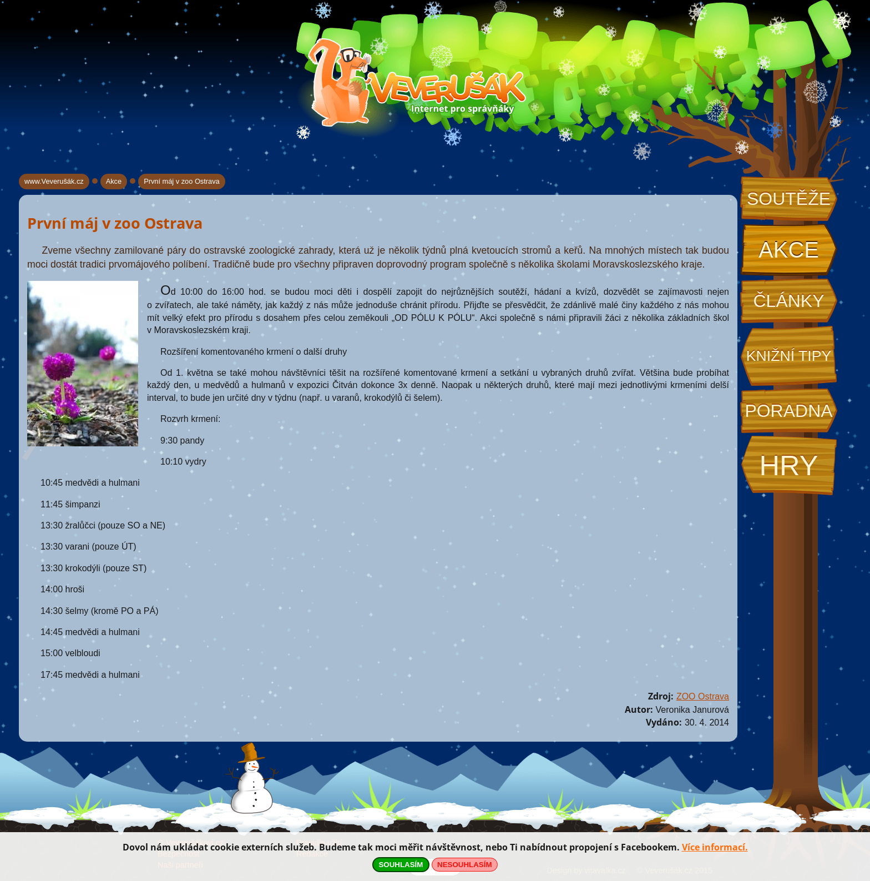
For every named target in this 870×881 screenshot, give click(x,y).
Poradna (788, 411)
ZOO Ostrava (702, 696)
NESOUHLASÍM (464, 864)
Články (788, 301)
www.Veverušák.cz (54, 181)
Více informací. (715, 847)
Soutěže (789, 199)
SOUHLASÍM (400, 864)
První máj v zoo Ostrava (182, 181)
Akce (788, 250)
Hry (788, 465)
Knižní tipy (789, 356)
